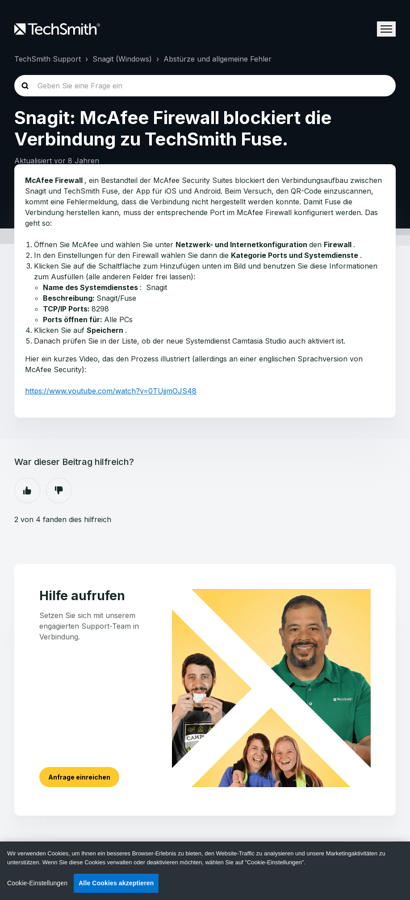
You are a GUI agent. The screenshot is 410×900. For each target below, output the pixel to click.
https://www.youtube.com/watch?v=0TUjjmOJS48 (111, 390)
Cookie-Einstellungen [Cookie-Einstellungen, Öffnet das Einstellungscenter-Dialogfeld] (37, 883)
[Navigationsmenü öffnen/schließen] (386, 29)
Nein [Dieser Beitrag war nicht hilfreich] (59, 490)
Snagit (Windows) (122, 58)
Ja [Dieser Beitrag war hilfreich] (27, 490)
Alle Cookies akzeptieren (116, 883)
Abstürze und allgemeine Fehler (217, 58)
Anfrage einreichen (79, 777)
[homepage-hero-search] (205, 85)
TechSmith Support (47, 58)
